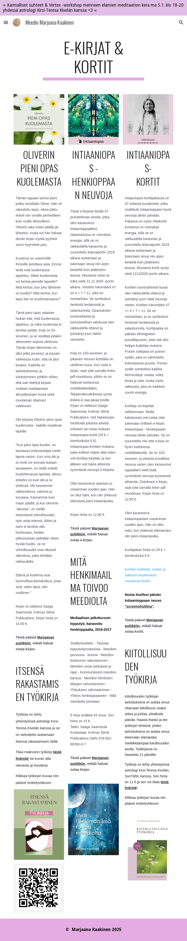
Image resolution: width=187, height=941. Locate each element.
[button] (6, 22)
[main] (93, 59)
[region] (93, 8)
